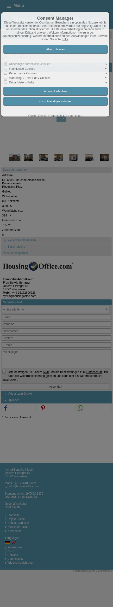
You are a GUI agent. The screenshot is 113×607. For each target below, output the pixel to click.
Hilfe (65, 39)
